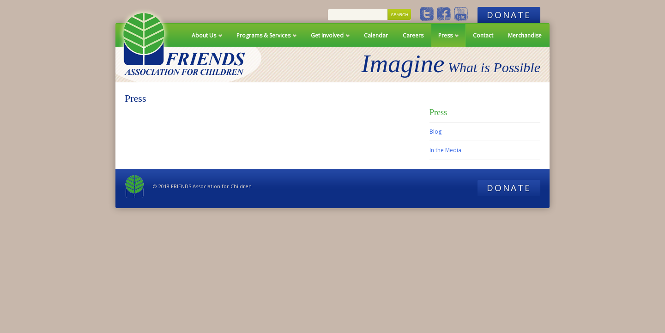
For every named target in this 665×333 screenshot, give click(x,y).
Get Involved (327, 39)
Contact (483, 35)
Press (445, 39)
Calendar (376, 35)
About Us (204, 39)
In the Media (445, 150)
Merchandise (525, 35)
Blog (435, 132)
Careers (413, 35)
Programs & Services (263, 39)
